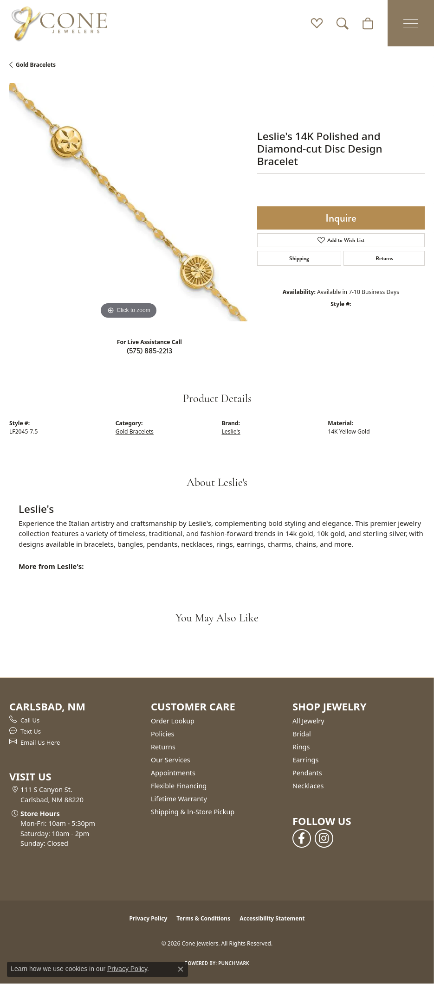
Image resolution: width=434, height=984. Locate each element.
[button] (316, 23)
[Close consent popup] (180, 969)
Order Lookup (172, 720)
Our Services (170, 759)
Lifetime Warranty (179, 798)
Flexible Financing (179, 785)
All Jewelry (308, 720)
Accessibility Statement (272, 918)
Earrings (305, 759)
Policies (162, 733)
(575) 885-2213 (149, 350)
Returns (384, 258)
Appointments (173, 772)
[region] (128, 202)
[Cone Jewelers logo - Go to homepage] (59, 23)
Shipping (299, 258)
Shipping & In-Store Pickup (192, 811)
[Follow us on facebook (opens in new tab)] (301, 838)
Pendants (307, 772)
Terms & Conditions (203, 918)
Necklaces (308, 785)
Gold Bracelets (36, 65)
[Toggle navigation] (411, 23)
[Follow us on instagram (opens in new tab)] (324, 838)
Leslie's (231, 431)
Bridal (301, 733)
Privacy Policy (149, 918)
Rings (301, 746)
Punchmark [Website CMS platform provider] (233, 963)
